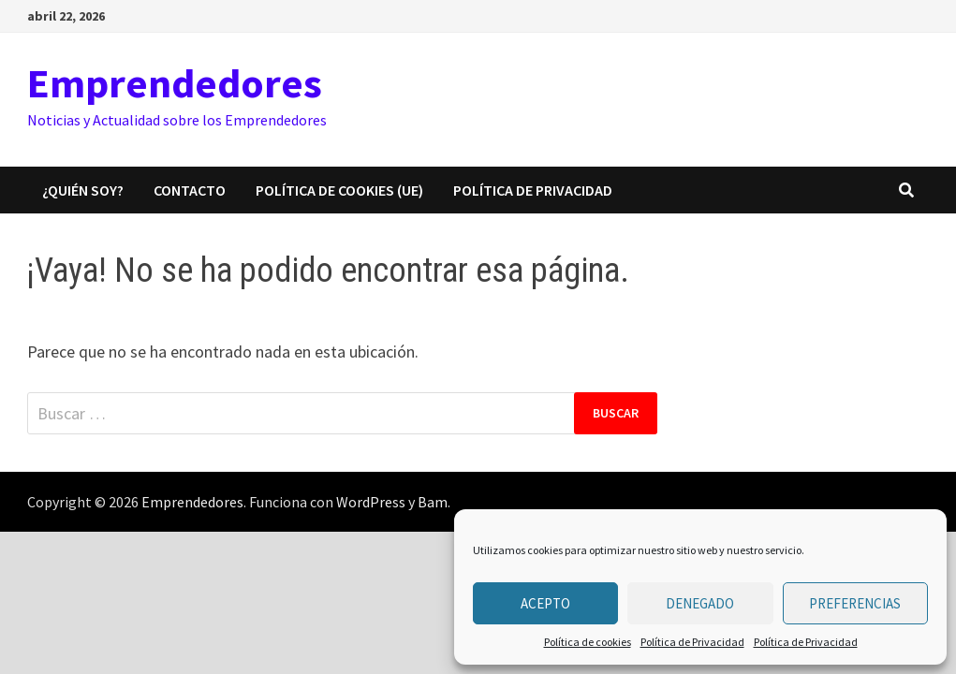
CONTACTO (190, 190)
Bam (433, 501)
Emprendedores (174, 83)
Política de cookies (587, 642)
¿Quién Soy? (83, 190)
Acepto (545, 603)
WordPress (370, 501)
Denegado (700, 603)
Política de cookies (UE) (339, 190)
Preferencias (855, 603)
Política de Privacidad (692, 642)
